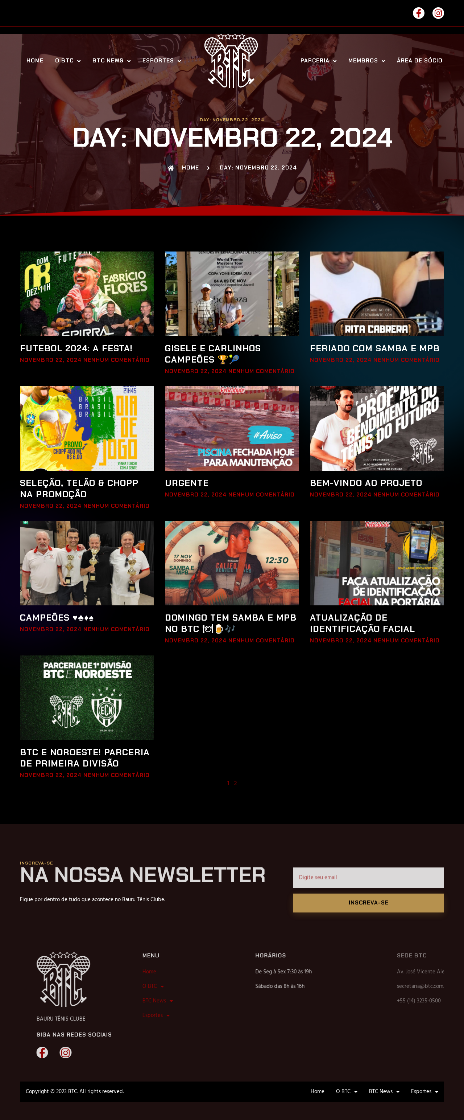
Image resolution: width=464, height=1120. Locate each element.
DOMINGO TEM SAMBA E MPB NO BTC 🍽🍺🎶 (231, 623)
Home (35, 60)
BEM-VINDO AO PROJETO (366, 483)
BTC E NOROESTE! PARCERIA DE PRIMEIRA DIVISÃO (85, 758)
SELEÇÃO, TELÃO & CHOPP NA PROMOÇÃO (79, 488)
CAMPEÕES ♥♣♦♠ (57, 617)
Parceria (319, 61)
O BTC (68, 61)
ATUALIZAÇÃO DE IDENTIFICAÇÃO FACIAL (362, 623)
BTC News (111, 61)
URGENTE (187, 483)
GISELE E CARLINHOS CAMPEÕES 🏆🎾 (213, 354)
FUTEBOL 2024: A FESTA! (76, 348)
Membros (366, 61)
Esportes (161, 61)
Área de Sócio (420, 60)
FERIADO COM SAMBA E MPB (375, 348)
